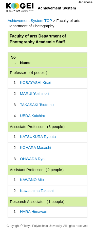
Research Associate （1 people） (38, 201)
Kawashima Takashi (36, 190)
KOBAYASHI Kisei (35, 82)
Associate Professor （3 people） (38, 126)
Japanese (85, 2)
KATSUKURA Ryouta (38, 136)
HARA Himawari (33, 211)
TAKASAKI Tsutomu (37, 104)
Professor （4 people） (29, 72)
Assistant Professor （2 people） (38, 169)
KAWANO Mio (32, 179)
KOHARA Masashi (35, 147)
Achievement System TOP (30, 20)
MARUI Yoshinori (34, 93)
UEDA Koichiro (32, 115)
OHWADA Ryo (32, 159)
